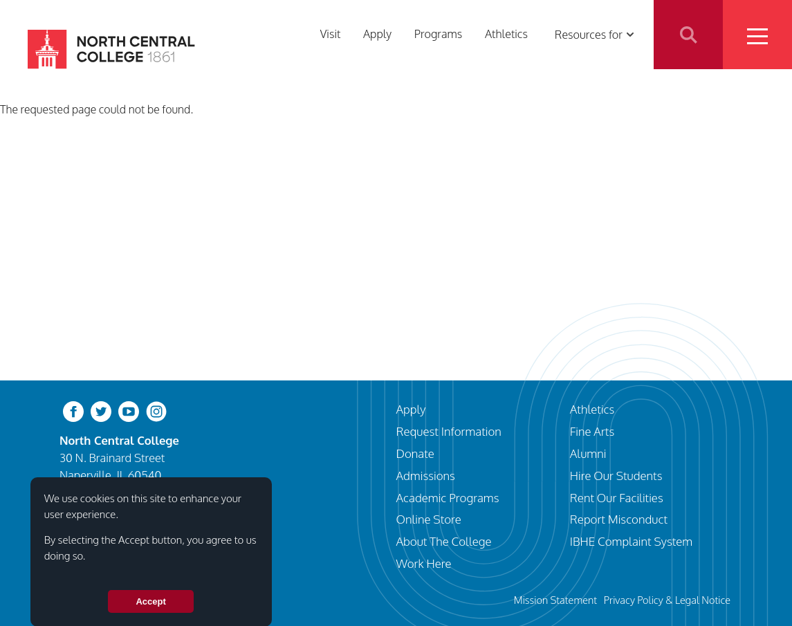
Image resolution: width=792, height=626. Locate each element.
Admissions (425, 475)
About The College (444, 541)
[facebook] (73, 410)
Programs (438, 34)
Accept (150, 610)
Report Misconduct (618, 519)
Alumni (588, 453)
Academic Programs (447, 497)
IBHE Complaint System (631, 541)
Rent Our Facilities (616, 497)
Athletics (506, 34)
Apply (377, 34)
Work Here (424, 563)
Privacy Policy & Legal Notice (667, 599)
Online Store (428, 519)
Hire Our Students (616, 475)
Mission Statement (555, 599)
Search (688, 34)
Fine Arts (592, 431)
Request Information (448, 431)
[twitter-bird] (101, 410)
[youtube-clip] (128, 410)
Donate (415, 453)
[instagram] (156, 410)
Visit (330, 34)
